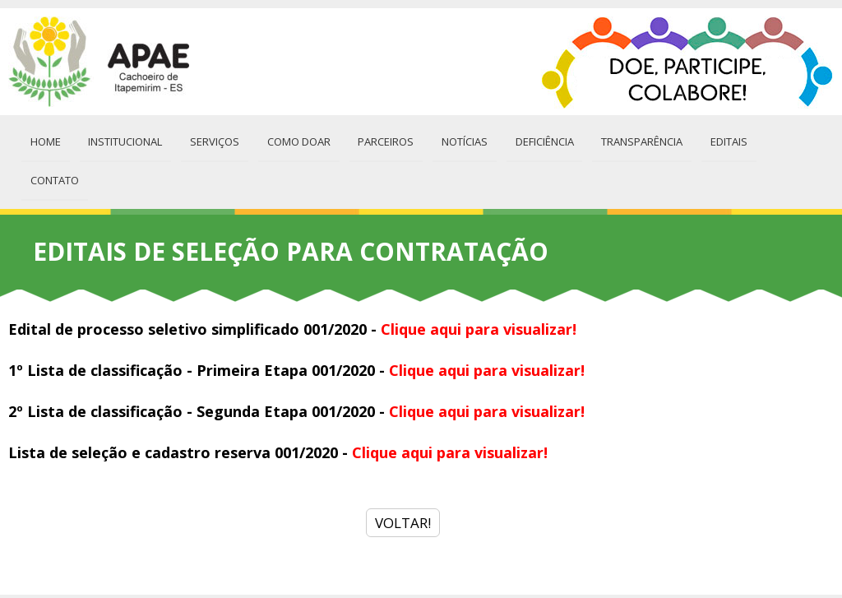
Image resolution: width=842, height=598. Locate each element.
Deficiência (536, 139)
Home (45, 139)
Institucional (123, 139)
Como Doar (294, 139)
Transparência (632, 139)
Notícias (457, 139)
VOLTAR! (403, 480)
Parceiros (380, 139)
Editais (717, 139)
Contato (786, 139)
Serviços (211, 139)
